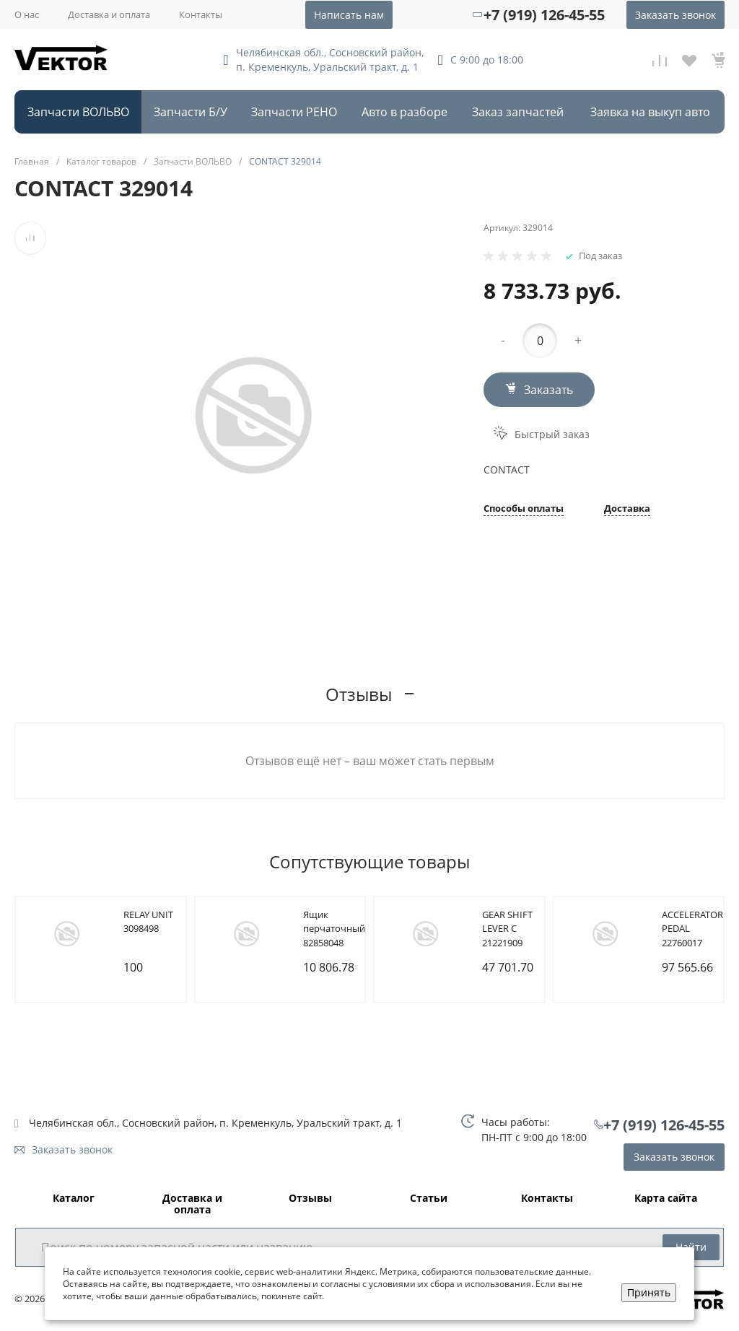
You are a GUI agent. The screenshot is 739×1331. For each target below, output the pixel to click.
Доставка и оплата (109, 14)
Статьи (428, 1198)
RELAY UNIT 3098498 (148, 921)
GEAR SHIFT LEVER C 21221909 (507, 928)
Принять (648, 1292)
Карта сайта (665, 1198)
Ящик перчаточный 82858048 (334, 928)
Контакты (200, 14)
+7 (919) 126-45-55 (544, 14)
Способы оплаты (524, 509)
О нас (26, 14)
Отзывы (310, 1198)
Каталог (74, 1198)
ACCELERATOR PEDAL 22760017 (692, 928)
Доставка (627, 509)
